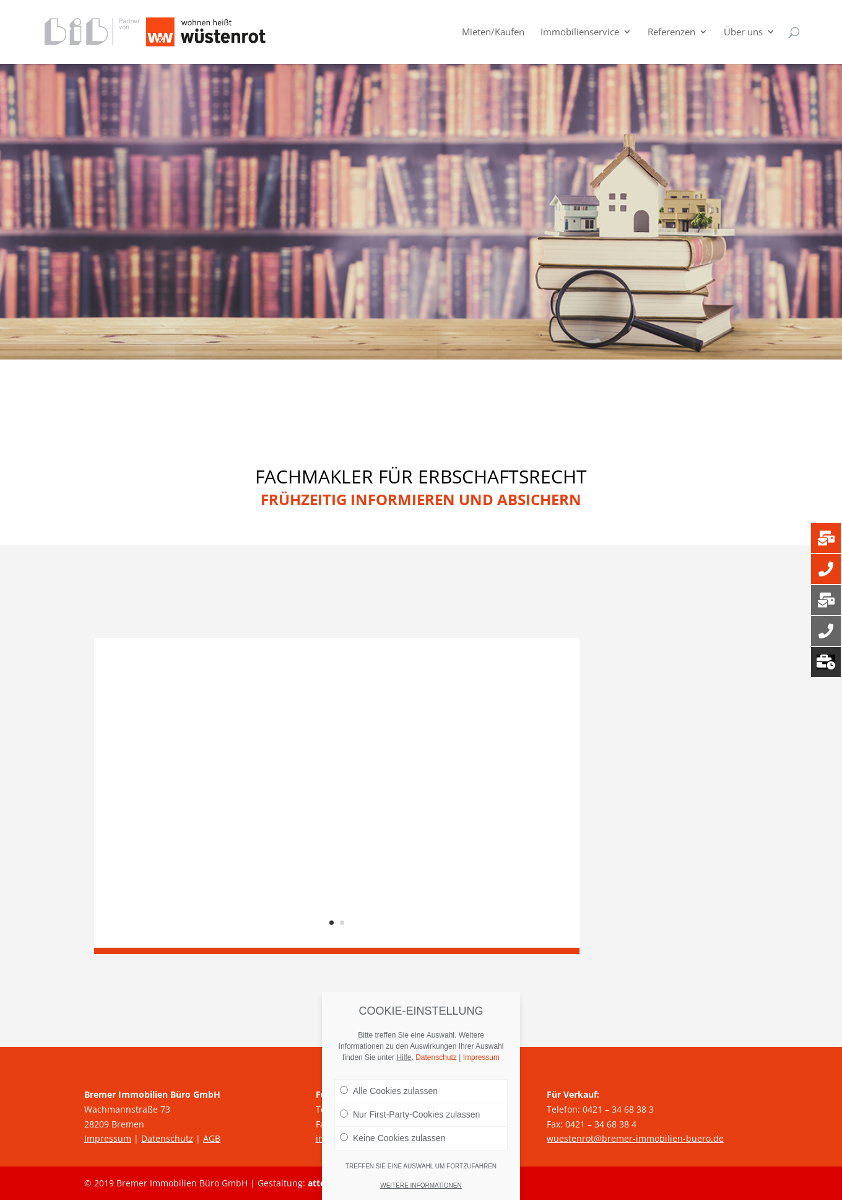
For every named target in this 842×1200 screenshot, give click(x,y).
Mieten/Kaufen (493, 33)
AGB (211, 1138)
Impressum (107, 1138)
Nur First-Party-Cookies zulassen (410, 1114)
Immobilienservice (579, 33)
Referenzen (671, 33)
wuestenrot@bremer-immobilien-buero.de (635, 1138)
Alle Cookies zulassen (389, 1091)
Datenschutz (167, 1138)
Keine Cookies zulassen (392, 1138)
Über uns (743, 33)
